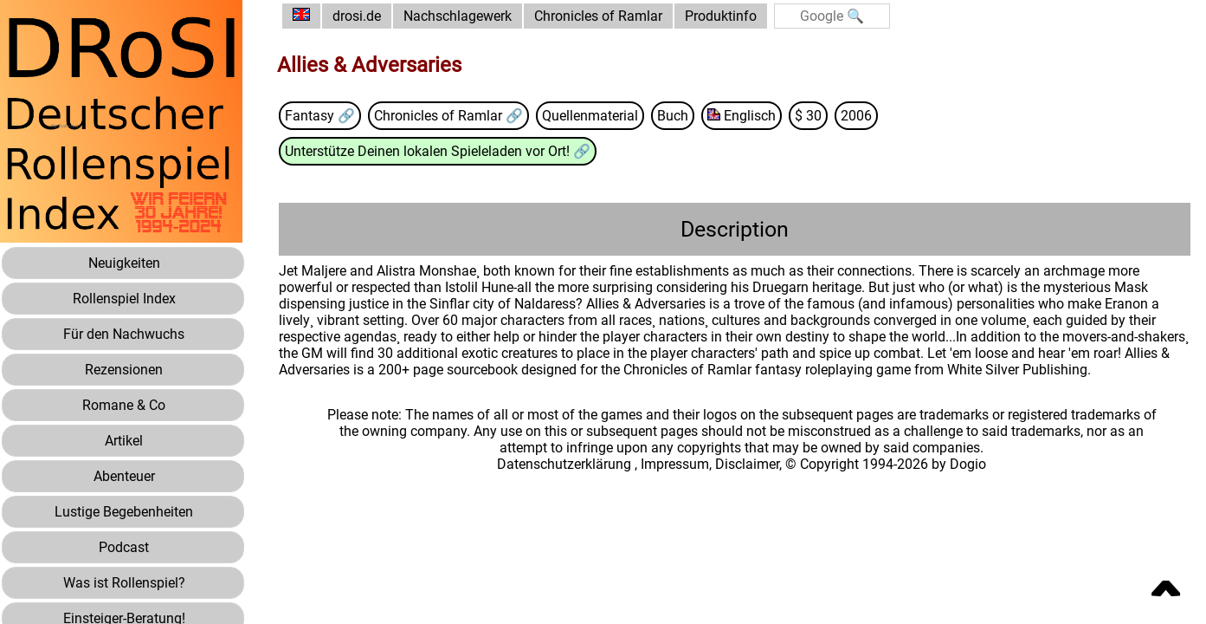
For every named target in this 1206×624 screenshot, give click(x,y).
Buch (672, 115)
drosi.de (356, 16)
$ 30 (808, 115)
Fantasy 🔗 (320, 115)
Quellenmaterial (590, 115)
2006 (856, 115)
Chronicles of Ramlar (598, 16)
